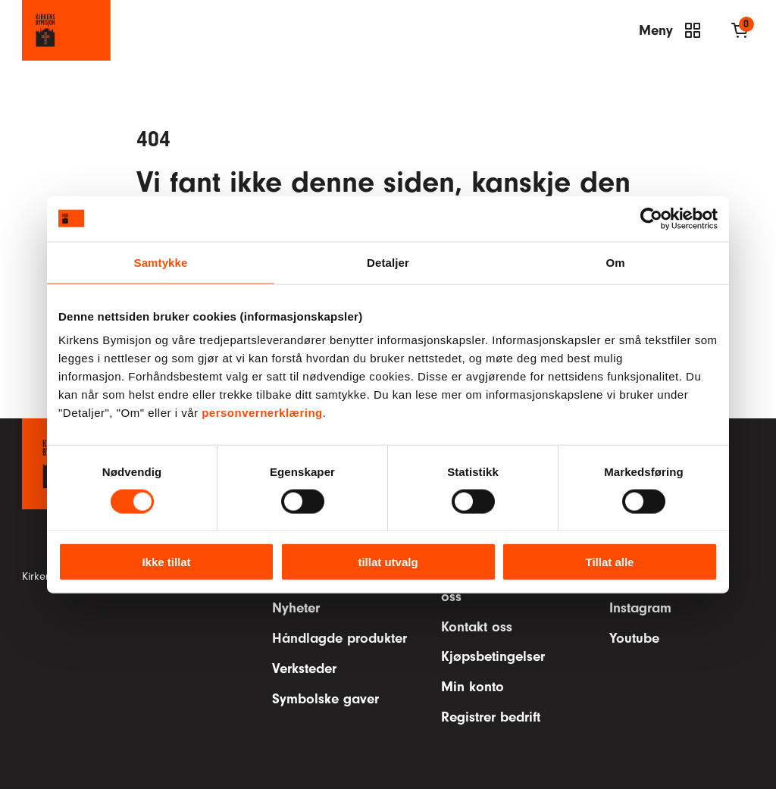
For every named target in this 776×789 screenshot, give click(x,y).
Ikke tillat (166, 562)
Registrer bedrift (490, 717)
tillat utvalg (388, 562)
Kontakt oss (476, 626)
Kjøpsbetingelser (493, 656)
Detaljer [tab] (388, 261)
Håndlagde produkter (339, 638)
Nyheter (296, 608)
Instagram (640, 608)
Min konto (472, 686)
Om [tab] (614, 261)
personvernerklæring (262, 412)
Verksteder (304, 668)
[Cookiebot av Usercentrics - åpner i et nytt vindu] (651, 218)
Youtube (634, 638)
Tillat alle (610, 562)
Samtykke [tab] (161, 261)
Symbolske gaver (325, 698)
